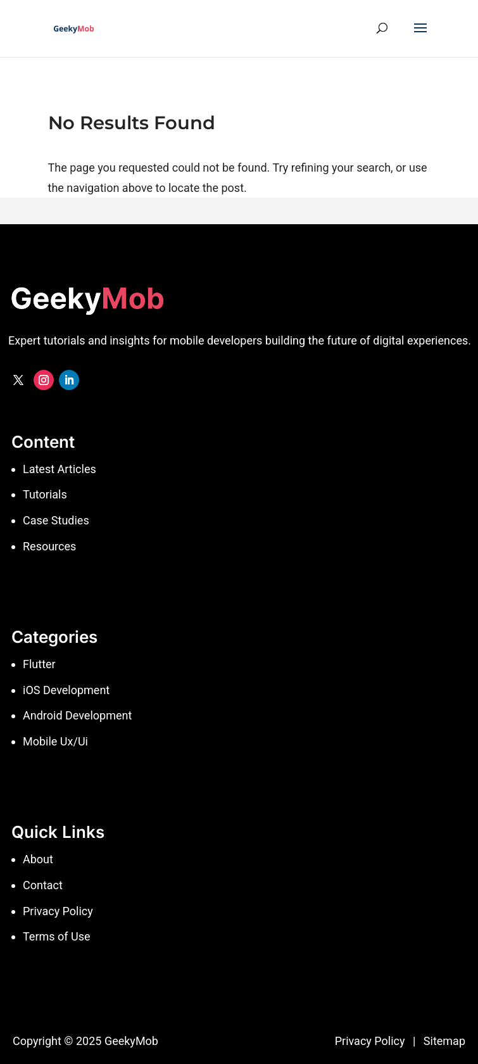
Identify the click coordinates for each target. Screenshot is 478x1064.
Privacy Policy (370, 1041)
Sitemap (444, 1041)
